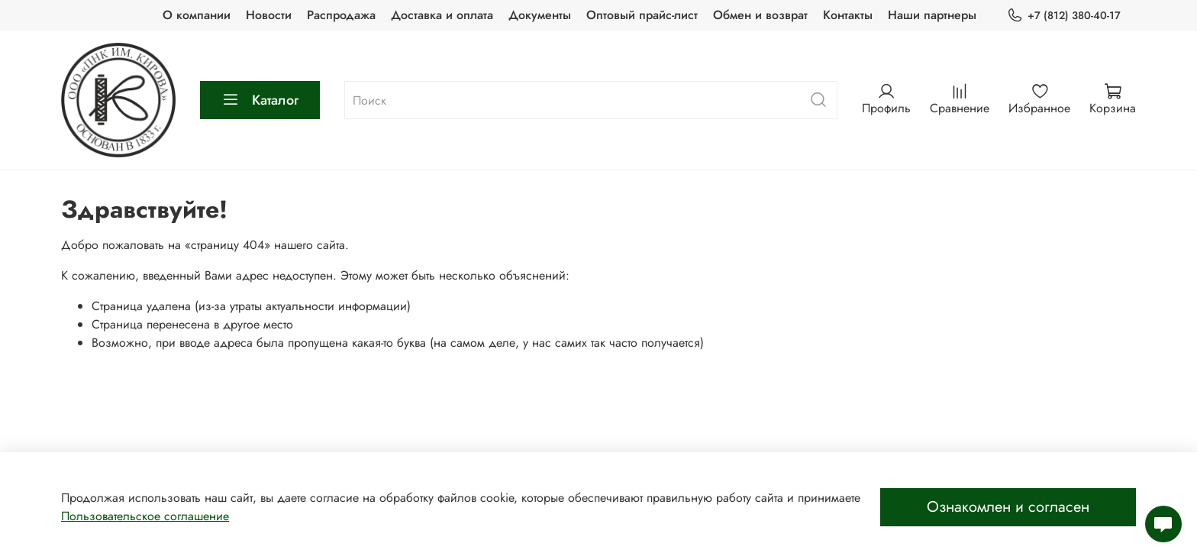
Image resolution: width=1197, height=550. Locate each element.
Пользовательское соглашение (145, 516)
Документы (539, 15)
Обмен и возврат (760, 15)
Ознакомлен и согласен (1008, 507)
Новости (269, 15)
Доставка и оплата (442, 15)
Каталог (259, 100)
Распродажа (341, 15)
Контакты (848, 15)
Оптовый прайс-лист (642, 15)
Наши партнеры (932, 15)
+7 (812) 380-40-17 (1064, 16)
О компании (197, 15)
